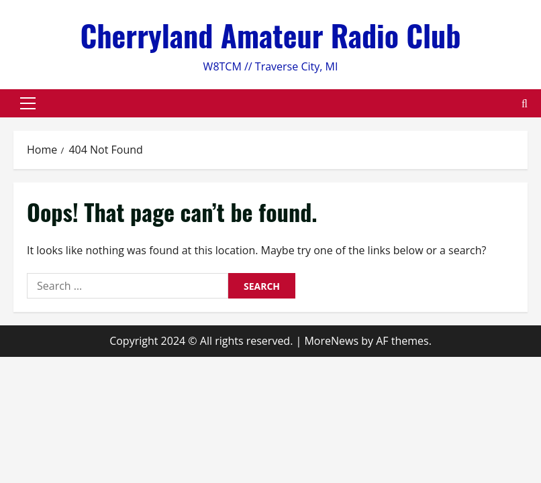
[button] (27, 103)
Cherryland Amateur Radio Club (270, 35)
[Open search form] (525, 104)
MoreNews (331, 340)
